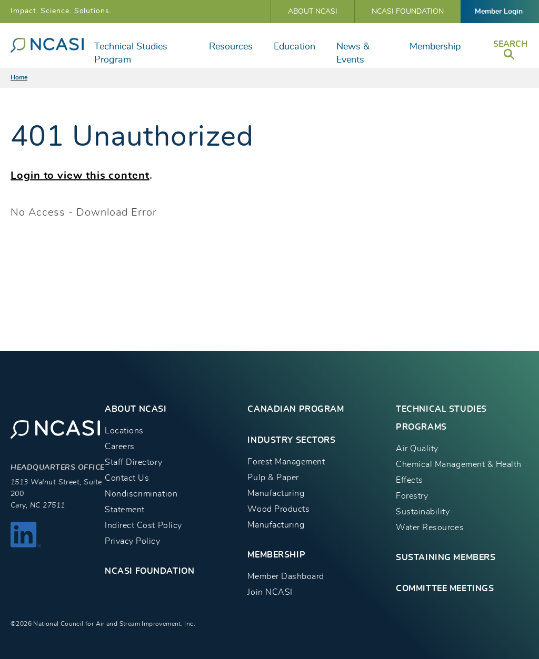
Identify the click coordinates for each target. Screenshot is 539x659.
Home (19, 77)
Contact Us (127, 478)
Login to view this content (80, 175)
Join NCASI (269, 592)
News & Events (353, 53)
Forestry (412, 496)
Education (294, 47)
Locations (124, 431)
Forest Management (286, 462)
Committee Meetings (445, 588)
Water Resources (430, 527)
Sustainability (423, 512)
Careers (120, 446)
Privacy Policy (132, 541)
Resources (231, 47)
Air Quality (417, 448)
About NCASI (312, 11)
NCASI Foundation (408, 11)
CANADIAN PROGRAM (295, 409)
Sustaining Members (445, 557)
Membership (435, 47)
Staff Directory (133, 462)
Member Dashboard (285, 576)
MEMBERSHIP (276, 555)
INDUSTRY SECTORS (291, 440)
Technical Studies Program (130, 53)
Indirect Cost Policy (143, 525)
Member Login (499, 11)
